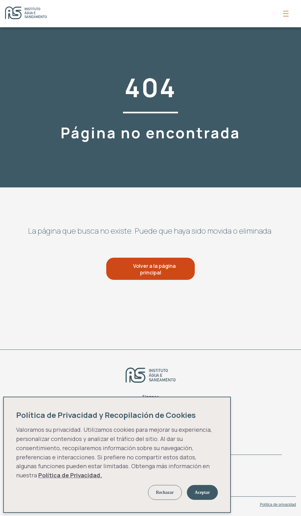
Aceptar (202, 492)
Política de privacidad (278, 504)
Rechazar (165, 492)
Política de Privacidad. (70, 475)
